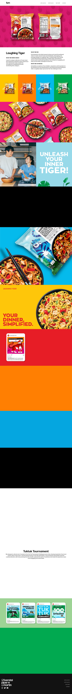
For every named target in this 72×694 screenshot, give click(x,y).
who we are (43, 3)
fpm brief (58, 3)
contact (64, 3)
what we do (51, 3)
